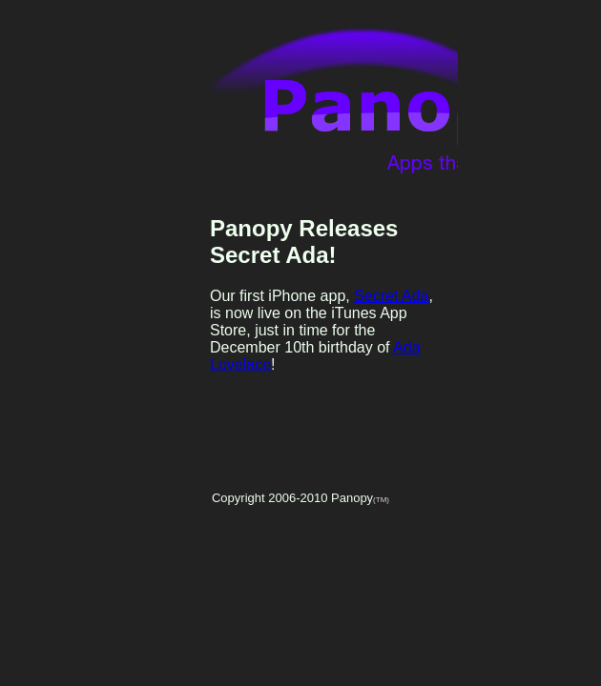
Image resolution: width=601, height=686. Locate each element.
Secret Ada (391, 296)
